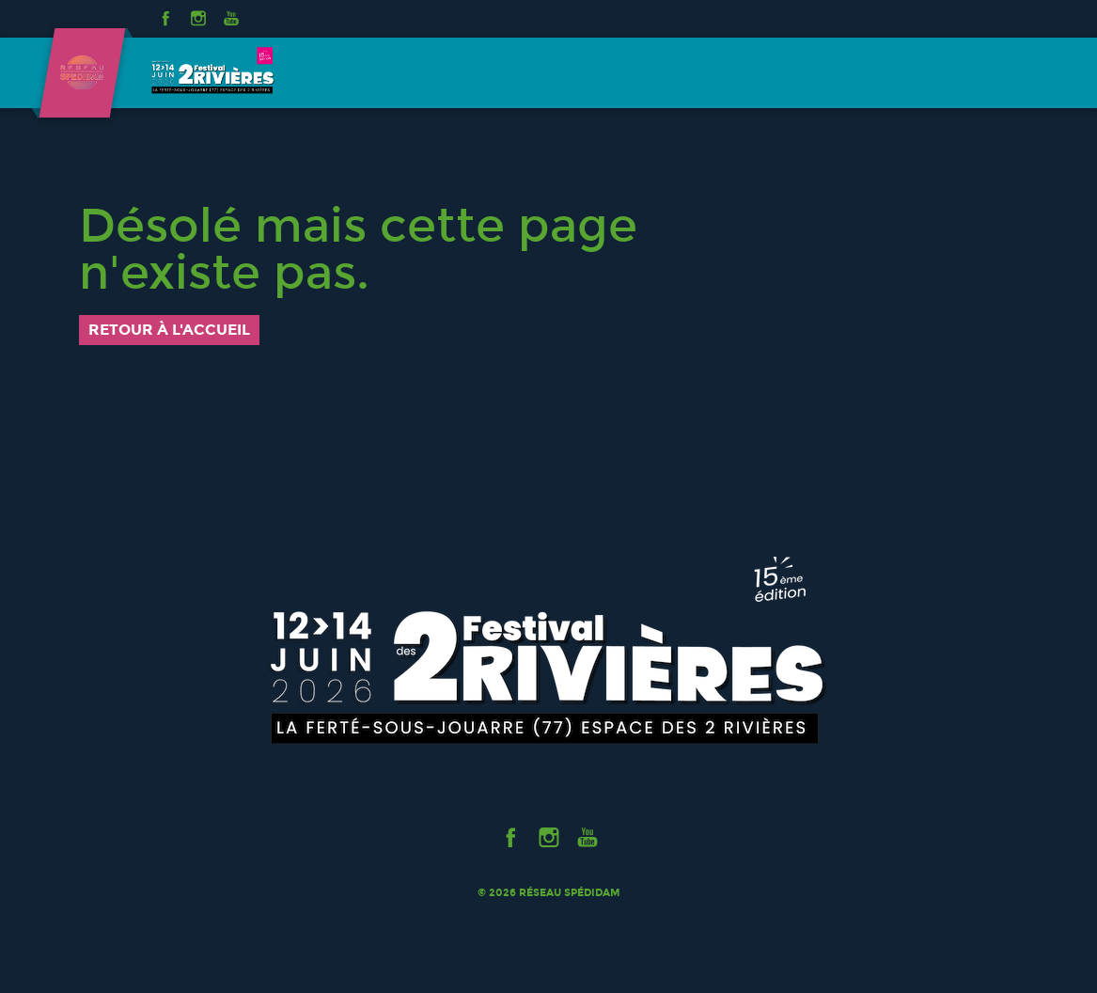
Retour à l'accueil (169, 330)
